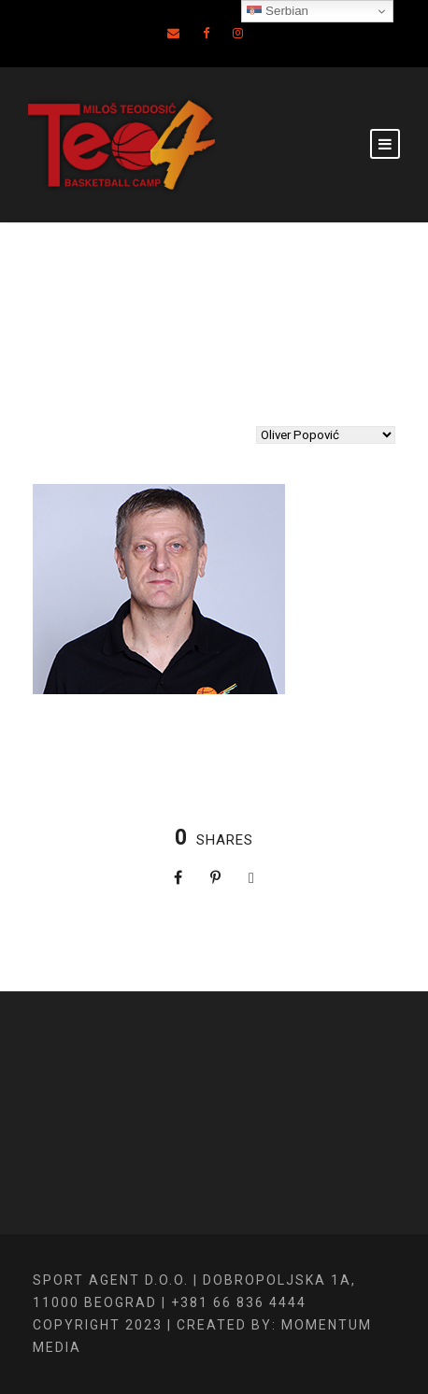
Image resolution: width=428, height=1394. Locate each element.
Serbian (277, 11)
